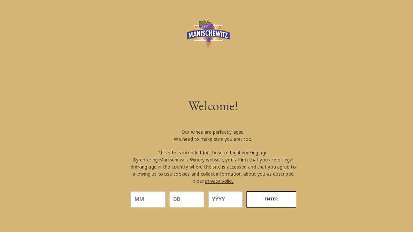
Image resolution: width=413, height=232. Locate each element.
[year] (225, 199)
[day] (186, 199)
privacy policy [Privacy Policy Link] (219, 181)
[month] (148, 199)
